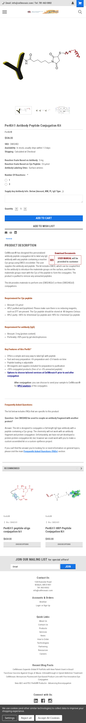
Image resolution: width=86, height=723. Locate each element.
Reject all (26, 718)
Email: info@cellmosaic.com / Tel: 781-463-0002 (26, 3)
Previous (77, 468)
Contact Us (43, 625)
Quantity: (9, 208)
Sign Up (47, 605)
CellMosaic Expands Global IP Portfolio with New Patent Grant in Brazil (43, 669)
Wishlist (43, 602)
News (43, 636)
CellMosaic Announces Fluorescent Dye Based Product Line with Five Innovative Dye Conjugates (43, 678)
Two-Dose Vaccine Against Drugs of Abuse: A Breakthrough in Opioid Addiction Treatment (43, 673)
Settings (10, 718)
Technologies (43, 643)
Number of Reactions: (16, 175)
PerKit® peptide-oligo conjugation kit (16, 529)
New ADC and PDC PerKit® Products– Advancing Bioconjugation (43, 683)
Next (82, 468)
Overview (9, 238)
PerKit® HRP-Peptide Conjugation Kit (58, 529)
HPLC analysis (24, 386)
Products (43, 628)
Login (38, 605)
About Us (43, 621)
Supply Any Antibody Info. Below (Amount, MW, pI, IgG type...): (34, 191)
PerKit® (6, 516)
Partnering (43, 647)
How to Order (43, 639)
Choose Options (22, 544)
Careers (43, 654)
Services (43, 632)
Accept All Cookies (49, 718)
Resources (43, 650)
